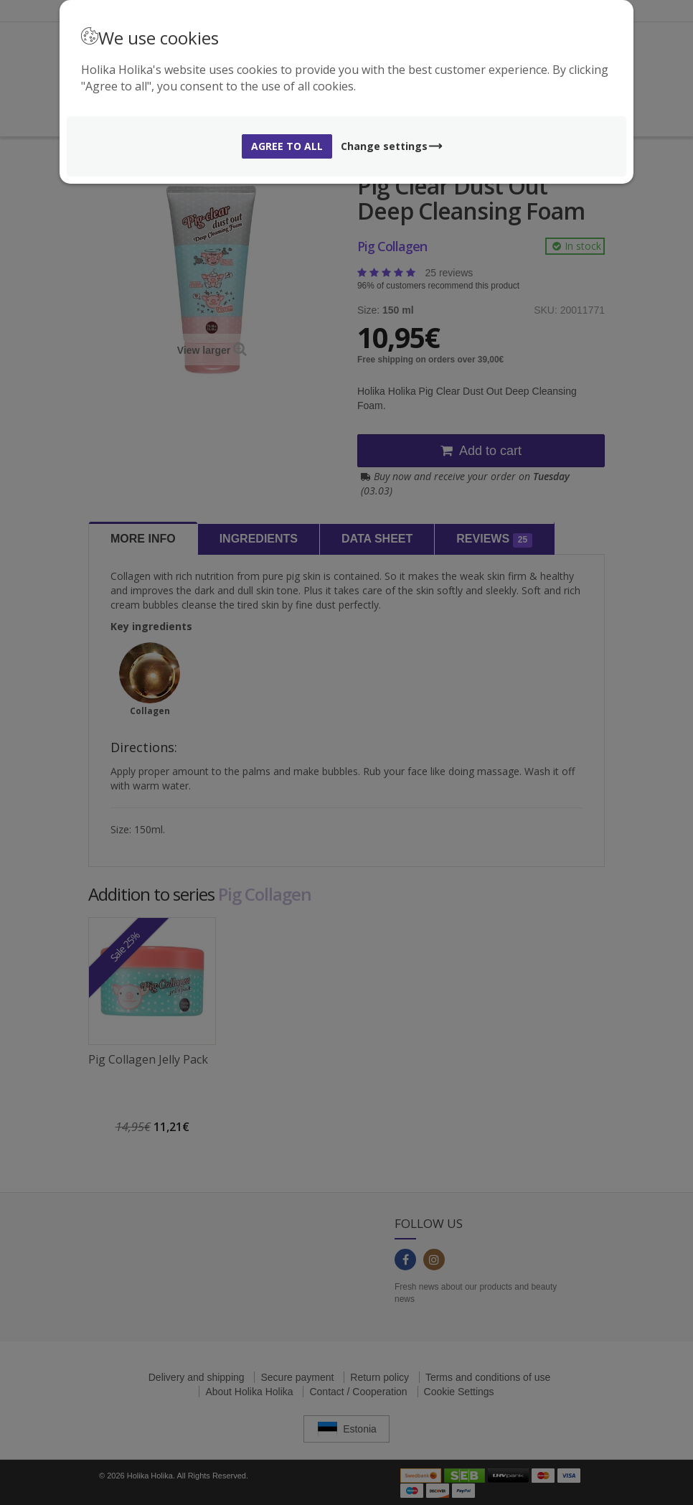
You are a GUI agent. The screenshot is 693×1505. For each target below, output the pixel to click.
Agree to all (287, 146)
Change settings (392, 146)
